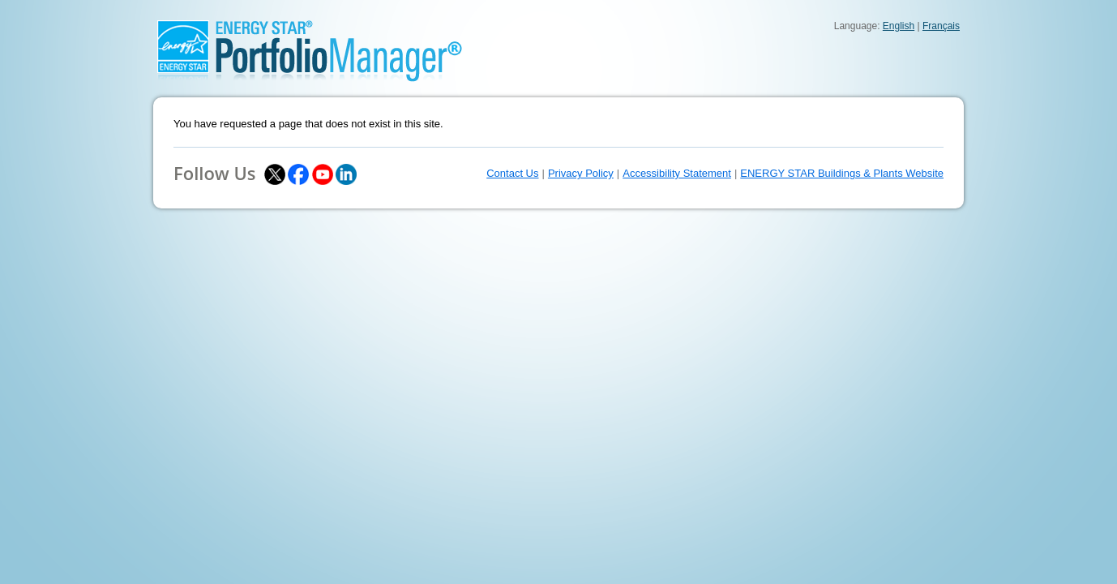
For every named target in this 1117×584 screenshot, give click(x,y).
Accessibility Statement (677, 173)
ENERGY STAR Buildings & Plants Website (842, 173)
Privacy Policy (581, 173)
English (898, 26)
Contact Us (512, 173)
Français (941, 26)
